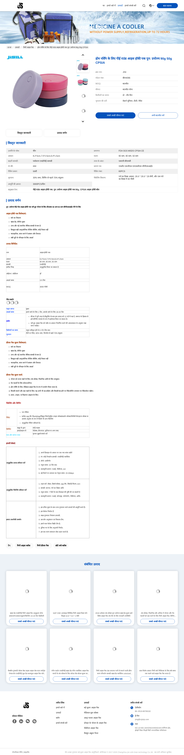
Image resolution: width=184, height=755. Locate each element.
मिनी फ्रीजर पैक (43, 545)
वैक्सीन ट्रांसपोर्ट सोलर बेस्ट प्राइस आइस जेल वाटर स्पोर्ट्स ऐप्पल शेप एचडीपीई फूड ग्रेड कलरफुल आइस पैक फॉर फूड (26, 672)
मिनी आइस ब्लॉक (23, 545)
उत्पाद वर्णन (62, 133)
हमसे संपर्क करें (130, 5)
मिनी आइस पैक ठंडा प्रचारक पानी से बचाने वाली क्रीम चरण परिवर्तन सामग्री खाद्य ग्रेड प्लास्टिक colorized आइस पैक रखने (114, 672)
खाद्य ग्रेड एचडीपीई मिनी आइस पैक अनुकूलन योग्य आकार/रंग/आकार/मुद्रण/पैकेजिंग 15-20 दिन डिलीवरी (26, 614)
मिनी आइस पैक (28, 47)
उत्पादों (120, 5)
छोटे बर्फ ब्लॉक (60, 545)
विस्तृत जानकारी (24, 133)
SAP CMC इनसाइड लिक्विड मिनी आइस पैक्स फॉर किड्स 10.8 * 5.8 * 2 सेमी (70, 614)
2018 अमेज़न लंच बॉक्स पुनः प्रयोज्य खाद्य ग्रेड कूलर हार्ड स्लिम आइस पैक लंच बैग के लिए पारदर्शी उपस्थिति (113, 614)
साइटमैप (26, 752)
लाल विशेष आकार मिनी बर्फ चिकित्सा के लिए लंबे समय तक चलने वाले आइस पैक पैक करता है (157, 672)
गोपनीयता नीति (17, 752)
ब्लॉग (58, 718)
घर (104, 5)
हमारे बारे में (111, 5)
